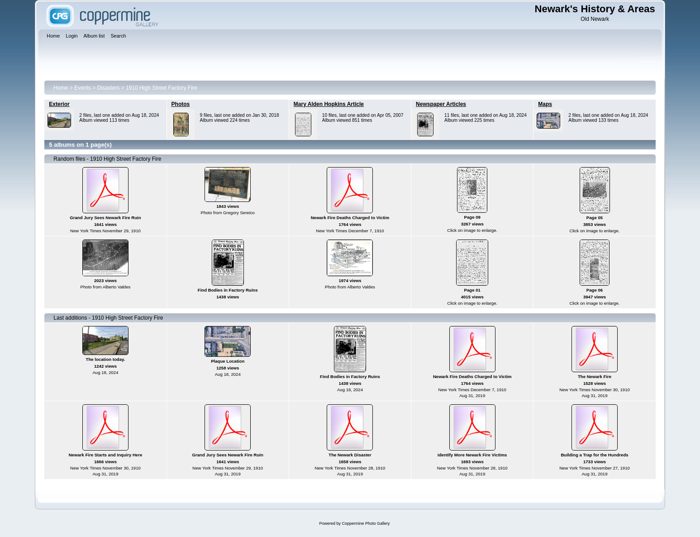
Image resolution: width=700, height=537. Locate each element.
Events (82, 88)
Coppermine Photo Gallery (366, 523)
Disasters (108, 88)
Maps (545, 104)
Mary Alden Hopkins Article (329, 104)
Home (60, 88)
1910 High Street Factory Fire (161, 88)
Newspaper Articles (441, 104)
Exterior (59, 104)
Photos (180, 104)
